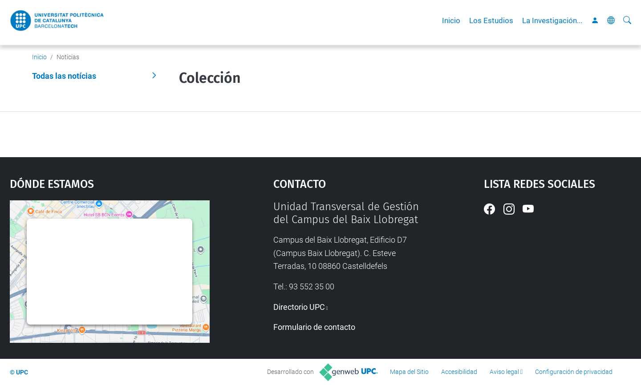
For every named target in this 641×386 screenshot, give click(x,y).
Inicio (451, 20)
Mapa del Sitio (409, 371)
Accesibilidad (459, 371)
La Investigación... (552, 20)
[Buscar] (627, 20)
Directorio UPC (299, 307)
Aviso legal (504, 371)
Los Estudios (491, 20)
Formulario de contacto (314, 327)
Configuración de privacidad (574, 371)
